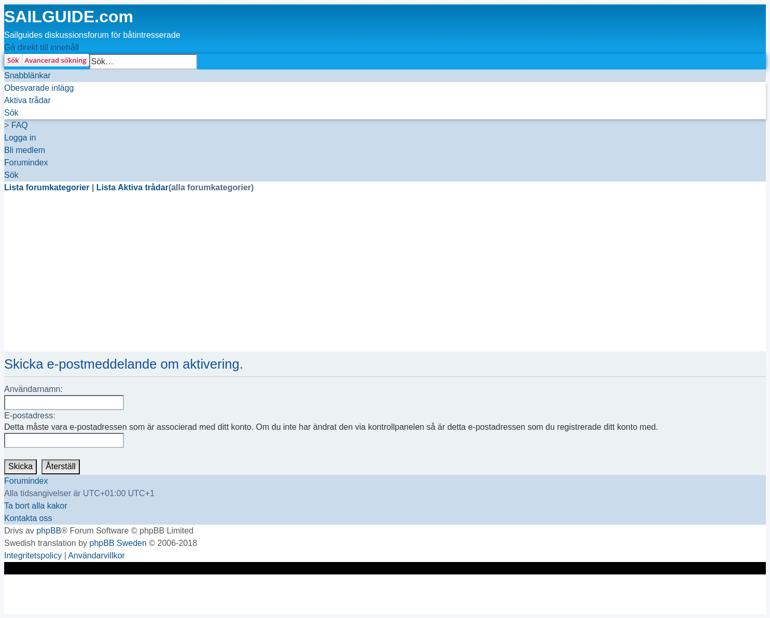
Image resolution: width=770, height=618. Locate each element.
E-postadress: (29, 415)
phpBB (48, 530)
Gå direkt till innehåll (41, 47)
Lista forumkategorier (48, 187)
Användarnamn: (33, 389)
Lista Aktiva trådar (132, 187)
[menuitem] (39, 87)
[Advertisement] (315, 279)
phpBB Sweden (118, 543)
